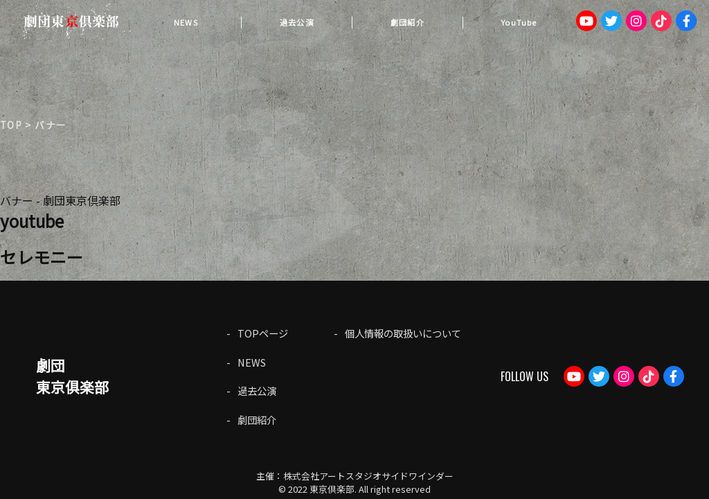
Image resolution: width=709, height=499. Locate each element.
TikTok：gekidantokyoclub (661, 20)
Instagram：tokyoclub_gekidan (636, 20)
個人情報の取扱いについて (403, 333)
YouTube (519, 22)
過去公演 (296, 22)
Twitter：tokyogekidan (611, 20)
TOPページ (262, 333)
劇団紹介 (407, 22)
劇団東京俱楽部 (72, 376)
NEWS (185, 22)
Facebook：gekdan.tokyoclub (686, 20)
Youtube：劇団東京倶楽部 (586, 20)
